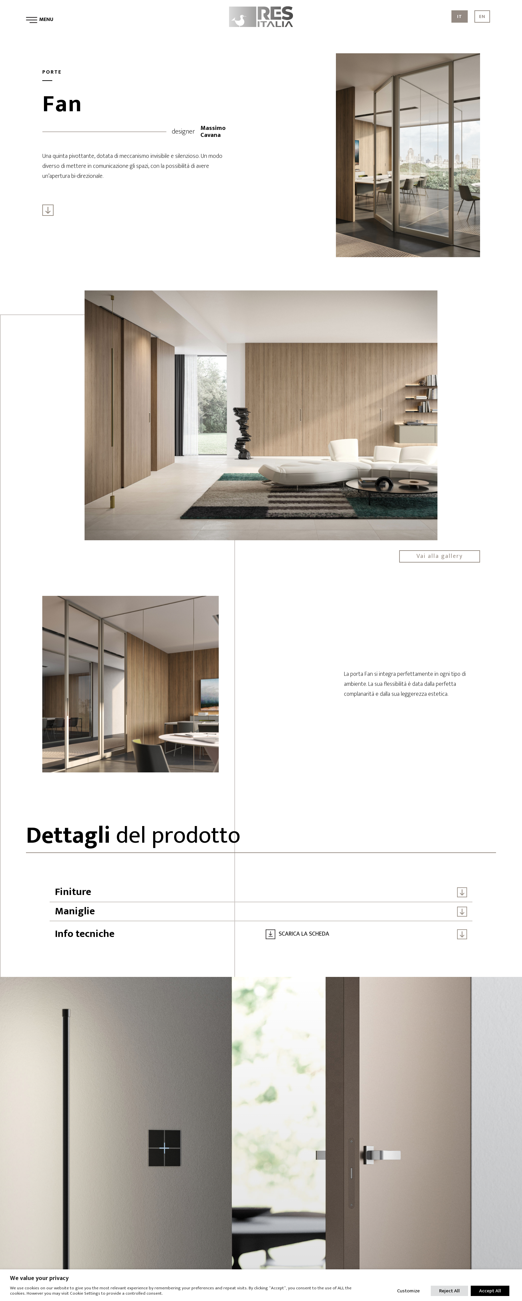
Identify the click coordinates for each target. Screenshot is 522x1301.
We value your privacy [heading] (39, 1278)
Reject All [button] (449, 1291)
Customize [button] (408, 1291)
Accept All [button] (490, 1291)
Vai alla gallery (439, 556)
